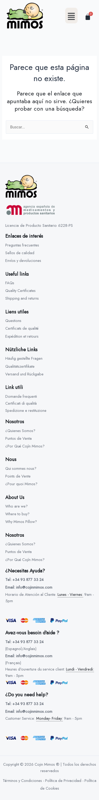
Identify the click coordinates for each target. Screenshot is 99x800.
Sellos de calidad (19, 253)
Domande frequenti (21, 396)
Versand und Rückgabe (24, 374)
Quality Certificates (20, 290)
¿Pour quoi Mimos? (21, 484)
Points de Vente (18, 476)
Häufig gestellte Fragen (24, 358)
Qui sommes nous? (20, 468)
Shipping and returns (22, 298)
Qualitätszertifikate (20, 366)
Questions (13, 320)
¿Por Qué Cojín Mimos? (25, 446)
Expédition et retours (22, 336)
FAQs (9, 283)
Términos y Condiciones (22, 780)
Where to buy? (17, 514)
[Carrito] (88, 16)
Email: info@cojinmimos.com (28, 587)
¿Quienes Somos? (20, 430)
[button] (71, 15)
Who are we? (16, 506)
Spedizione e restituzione (25, 410)
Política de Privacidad (63, 780)
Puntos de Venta (18, 438)
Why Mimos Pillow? (21, 521)
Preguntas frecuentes (22, 245)
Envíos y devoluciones (23, 260)
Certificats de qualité (22, 328)
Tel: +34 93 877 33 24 (24, 579)
